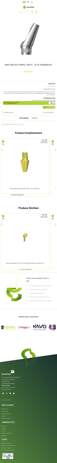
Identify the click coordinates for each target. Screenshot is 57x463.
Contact (4, 426)
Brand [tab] (35, 118)
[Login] (32, 2)
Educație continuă (6, 413)
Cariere (3, 428)
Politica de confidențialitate (8, 445)
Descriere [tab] (23, 118)
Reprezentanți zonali (7, 433)
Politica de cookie (6, 448)
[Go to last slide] (2, 327)
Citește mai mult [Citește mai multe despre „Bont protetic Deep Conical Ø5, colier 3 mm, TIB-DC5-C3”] (18, 195)
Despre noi (4, 409)
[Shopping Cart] (25, 2)
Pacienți (4, 416)
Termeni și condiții (6, 443)
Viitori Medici (5, 411)
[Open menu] (36, 12)
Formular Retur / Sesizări (8, 450)
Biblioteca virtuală (6, 418)
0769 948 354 (6, 381)
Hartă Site (4, 435)
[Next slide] (54, 327)
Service (4, 431)
